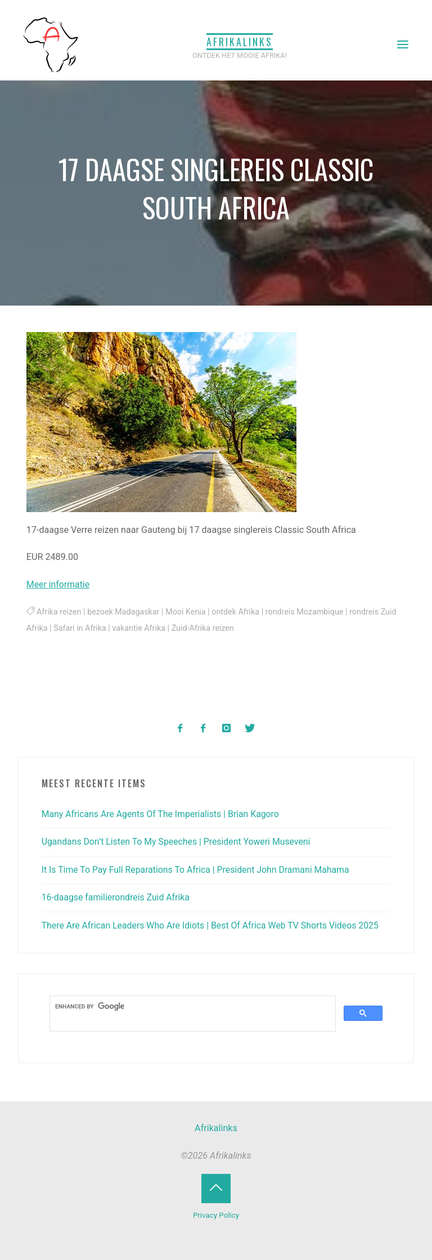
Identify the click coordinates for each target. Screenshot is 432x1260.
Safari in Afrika (98, 629)
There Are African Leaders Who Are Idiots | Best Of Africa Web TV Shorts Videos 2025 (214, 925)
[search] (191, 1006)
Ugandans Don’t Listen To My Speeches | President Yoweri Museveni (179, 841)
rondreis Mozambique (308, 612)
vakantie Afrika (159, 629)
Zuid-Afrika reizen (223, 629)
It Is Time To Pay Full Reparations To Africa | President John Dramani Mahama (199, 869)
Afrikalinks (239, 41)
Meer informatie (58, 584)
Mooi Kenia (188, 612)
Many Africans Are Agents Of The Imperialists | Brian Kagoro (163, 813)
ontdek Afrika (238, 612)
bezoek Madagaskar (124, 612)
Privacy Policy (216, 1214)
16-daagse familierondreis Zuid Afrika (117, 897)
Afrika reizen (59, 612)
